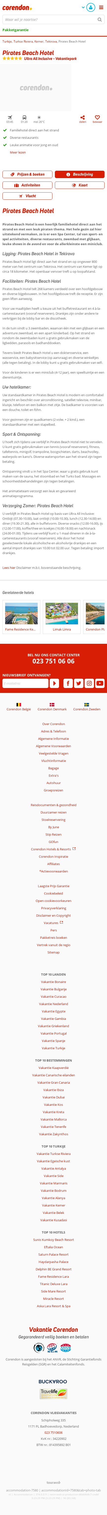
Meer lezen (18, 152)
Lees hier (8, 567)
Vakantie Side (53, 1176)
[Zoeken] (100, 19)
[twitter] (78, 683)
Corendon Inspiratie (53, 856)
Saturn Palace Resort (53, 1254)
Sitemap (53, 952)
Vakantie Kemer (53, 1205)
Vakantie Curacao (53, 996)
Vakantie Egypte (53, 1011)
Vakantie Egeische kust (53, 1161)
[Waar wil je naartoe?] (53, 19)
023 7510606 (53, 1432)
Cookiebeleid (53, 893)
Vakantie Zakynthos (53, 1134)
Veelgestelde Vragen (53, 753)
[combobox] (53, 19)
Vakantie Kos (53, 1104)
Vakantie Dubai (54, 1097)
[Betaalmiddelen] (52, 1381)
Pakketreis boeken (53, 937)
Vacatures (51, 923)
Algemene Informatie (53, 738)
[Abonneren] (54, 683)
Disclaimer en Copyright (53, 915)
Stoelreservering (53, 819)
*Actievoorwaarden (53, 871)
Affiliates (53, 864)
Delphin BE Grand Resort (54, 1269)
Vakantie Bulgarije (54, 989)
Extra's (54, 775)
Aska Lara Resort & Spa (53, 1306)
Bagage (53, 768)
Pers (53, 930)
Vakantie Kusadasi (53, 1220)
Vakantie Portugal (54, 1033)
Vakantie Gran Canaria (53, 1082)
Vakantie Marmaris (53, 1183)
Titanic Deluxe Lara (53, 1284)
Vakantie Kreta (53, 1112)
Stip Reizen (53, 834)
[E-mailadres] (25, 683)
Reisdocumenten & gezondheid (53, 805)
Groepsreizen (53, 790)
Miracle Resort (53, 1298)
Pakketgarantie (15, 30)
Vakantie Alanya (53, 1198)
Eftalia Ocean (53, 1247)
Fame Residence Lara (53, 1276)
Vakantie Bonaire (53, 982)
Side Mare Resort (53, 1291)
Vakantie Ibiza (53, 1090)
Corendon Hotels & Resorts (51, 849)
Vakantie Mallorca (54, 1119)
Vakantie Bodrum (53, 1190)
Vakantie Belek (53, 1212)
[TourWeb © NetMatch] (53, 1482)
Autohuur (53, 783)
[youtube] (100, 683)
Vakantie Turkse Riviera (54, 1153)
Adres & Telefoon (53, 731)
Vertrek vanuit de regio (53, 945)
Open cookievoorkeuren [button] (53, 900)
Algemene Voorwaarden (53, 746)
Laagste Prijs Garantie (53, 886)
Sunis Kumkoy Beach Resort (53, 1239)
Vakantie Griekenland (53, 1026)
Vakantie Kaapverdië (54, 1068)
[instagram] (89, 683)
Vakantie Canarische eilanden (53, 1075)
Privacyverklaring (53, 908)
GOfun (53, 842)
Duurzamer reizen (54, 812)
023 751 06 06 (53, 661)
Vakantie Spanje (53, 1040)
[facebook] (68, 683)
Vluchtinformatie (53, 760)
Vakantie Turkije (53, 1048)
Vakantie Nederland (53, 1004)
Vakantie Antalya (53, 1168)
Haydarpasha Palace (53, 1262)
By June (53, 827)
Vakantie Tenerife (53, 1126)
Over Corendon (53, 724)
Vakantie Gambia (53, 1018)
